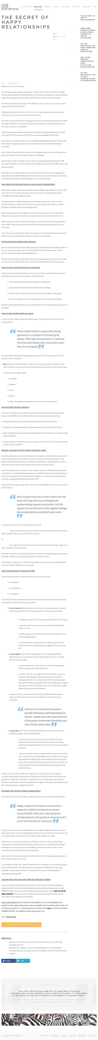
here (49, 908)
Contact (76, 7)
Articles (38, 7)
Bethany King (11, 917)
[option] (48, 994)
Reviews (66, 7)
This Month (26, 7)
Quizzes (56, 7)
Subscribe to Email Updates (21, 924)
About (48, 7)
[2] (19, 873)
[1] (12, 167)
